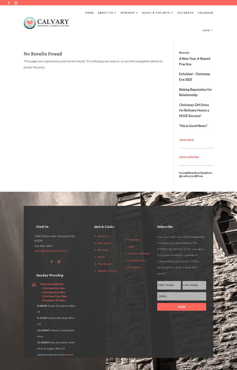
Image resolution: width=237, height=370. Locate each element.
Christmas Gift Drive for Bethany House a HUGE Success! (194, 110)
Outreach (185, 12)
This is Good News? (193, 126)
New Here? (105, 243)
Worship (128, 12)
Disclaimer (135, 267)
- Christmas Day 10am (53, 296)
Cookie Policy (137, 260)
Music (101, 256)
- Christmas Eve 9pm (52, 292)
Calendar (205, 12)
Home (89, 12)
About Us (105, 12)
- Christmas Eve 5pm (52, 288)
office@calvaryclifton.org (50, 250)
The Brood (104, 263)
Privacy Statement (140, 253)
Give (206, 30)
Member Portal (107, 270)
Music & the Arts (156, 12)
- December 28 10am (52, 300)
